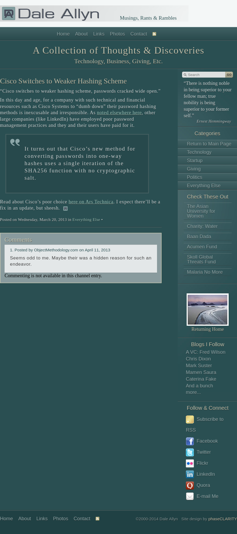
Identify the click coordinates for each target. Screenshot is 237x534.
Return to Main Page (209, 144)
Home (63, 34)
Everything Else (204, 185)
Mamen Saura (201, 372)
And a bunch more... (199, 389)
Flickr (197, 463)
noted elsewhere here (119, 112)
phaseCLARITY (222, 518)
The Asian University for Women (201, 211)
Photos (117, 34)
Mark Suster (199, 365)
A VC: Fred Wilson (205, 352)
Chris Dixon (198, 359)
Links (98, 34)
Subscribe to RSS (205, 424)
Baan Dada (199, 236)
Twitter (198, 452)
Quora (198, 485)
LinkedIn (200, 474)
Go (229, 75)
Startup (195, 160)
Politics (194, 177)
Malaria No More (205, 272)
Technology (199, 152)
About (81, 34)
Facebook (202, 441)
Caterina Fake (201, 379)
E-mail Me (202, 497)
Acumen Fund (202, 246)
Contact (138, 34)
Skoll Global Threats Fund (201, 259)
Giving (194, 169)
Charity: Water (202, 226)
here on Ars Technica (91, 201)
